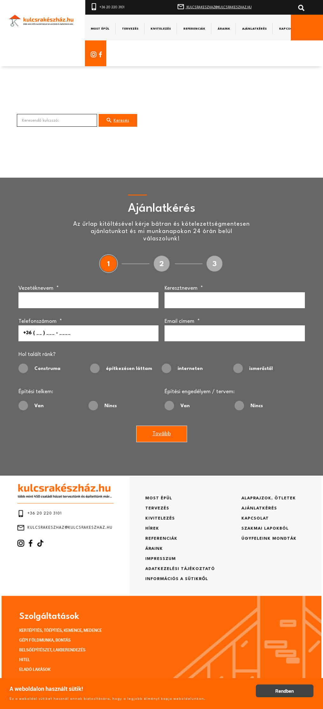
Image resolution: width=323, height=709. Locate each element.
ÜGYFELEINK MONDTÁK (245, 547)
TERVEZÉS (158, 524)
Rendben (284, 691)
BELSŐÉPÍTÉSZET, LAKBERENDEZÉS (76, 635)
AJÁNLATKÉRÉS (238, 524)
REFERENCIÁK (161, 547)
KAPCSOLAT (235, 532)
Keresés (118, 121)
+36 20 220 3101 (111, 6)
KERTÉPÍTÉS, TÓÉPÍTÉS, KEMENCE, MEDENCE (82, 620)
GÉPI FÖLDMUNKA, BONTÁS (70, 627)
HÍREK (154, 540)
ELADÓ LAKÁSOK (62, 650)
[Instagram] (92, 54)
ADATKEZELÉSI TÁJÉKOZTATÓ (176, 571)
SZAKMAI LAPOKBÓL (242, 540)
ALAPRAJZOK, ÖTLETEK (245, 516)
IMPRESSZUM (160, 563)
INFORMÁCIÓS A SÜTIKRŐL (173, 579)
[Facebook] (103, 54)
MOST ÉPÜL (159, 516)
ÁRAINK (156, 555)
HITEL (54, 643)
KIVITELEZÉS (160, 532)
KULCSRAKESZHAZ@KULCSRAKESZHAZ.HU (222, 6)
